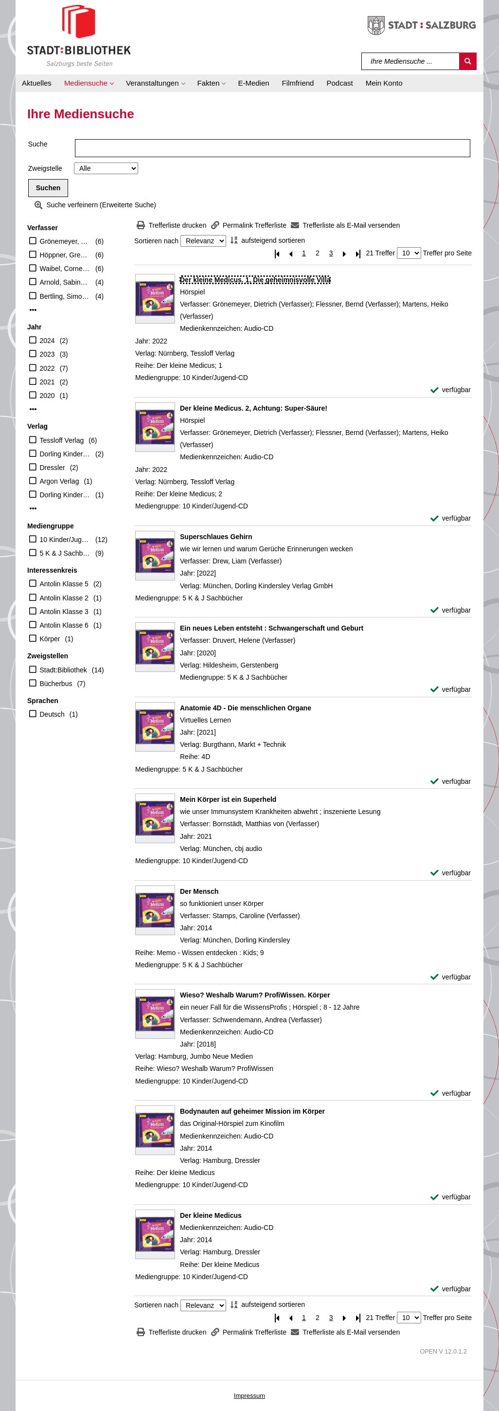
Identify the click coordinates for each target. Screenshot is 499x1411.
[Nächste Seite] (345, 253)
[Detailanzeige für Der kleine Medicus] (211, 1215)
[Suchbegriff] (411, 61)
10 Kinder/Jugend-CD (65, 539)
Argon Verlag (59, 481)
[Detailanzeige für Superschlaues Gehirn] (216, 537)
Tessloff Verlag (62, 440)
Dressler (52, 467)
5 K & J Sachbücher (65, 553)
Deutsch (52, 714)
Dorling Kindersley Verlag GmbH (65, 495)
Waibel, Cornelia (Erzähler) (65, 268)
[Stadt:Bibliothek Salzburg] (79, 35)
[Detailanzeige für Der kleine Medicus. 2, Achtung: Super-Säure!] (253, 408)
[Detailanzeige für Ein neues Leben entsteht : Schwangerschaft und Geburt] (271, 628)
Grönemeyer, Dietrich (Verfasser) (65, 241)
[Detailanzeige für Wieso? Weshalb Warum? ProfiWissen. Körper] (255, 995)
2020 (47, 395)
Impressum (249, 1395)
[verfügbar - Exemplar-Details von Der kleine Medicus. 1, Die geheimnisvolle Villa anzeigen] (450, 390)
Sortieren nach (156, 241)
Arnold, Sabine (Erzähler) (65, 282)
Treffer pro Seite (447, 253)
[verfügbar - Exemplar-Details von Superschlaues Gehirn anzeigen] (450, 610)
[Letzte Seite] (358, 253)
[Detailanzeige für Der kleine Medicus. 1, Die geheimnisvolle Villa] (255, 280)
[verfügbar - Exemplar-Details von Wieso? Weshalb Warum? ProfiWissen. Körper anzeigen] (450, 1093)
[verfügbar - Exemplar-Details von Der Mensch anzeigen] (450, 977)
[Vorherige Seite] (290, 253)
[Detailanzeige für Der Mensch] (199, 891)
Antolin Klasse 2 (64, 598)
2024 (47, 340)
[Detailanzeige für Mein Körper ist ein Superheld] (228, 799)
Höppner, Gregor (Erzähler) (65, 255)
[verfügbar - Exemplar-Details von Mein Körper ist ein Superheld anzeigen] (450, 873)
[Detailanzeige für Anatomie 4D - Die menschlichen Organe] (245, 708)
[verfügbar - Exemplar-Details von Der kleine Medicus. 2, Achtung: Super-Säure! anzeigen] (450, 518)
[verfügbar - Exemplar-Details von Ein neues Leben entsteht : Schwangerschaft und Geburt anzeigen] (450, 690)
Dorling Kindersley (65, 454)
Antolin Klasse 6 (64, 625)
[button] (88, 83)
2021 (47, 382)
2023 (47, 354)
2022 (47, 368)
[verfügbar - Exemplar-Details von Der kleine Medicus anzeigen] (450, 1289)
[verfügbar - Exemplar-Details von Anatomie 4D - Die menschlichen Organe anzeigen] (450, 782)
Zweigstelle (45, 168)
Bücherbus (56, 683)
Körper (50, 639)
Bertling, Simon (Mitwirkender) (65, 296)
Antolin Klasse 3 (64, 611)
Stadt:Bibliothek (63, 670)
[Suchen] (468, 61)
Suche (38, 144)
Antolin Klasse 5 (64, 584)
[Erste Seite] (277, 253)
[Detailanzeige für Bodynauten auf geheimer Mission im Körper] (252, 1111)
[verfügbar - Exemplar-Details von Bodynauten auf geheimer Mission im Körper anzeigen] (450, 1197)
